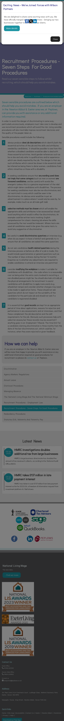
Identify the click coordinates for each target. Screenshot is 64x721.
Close (55, 39)
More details (11, 28)
